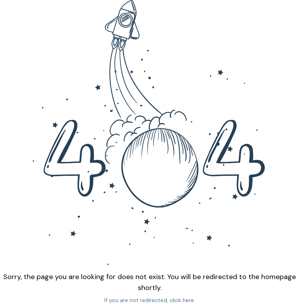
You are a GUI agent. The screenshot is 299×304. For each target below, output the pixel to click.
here (188, 300)
